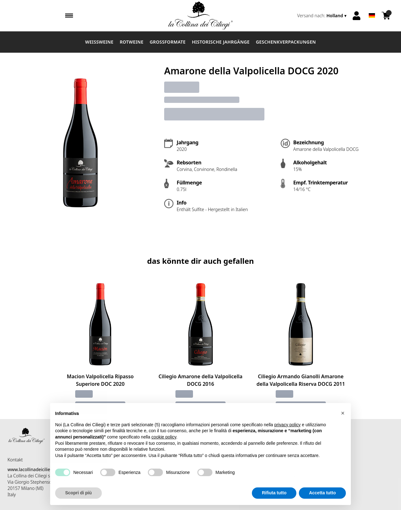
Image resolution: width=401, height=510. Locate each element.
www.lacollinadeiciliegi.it (33, 469)
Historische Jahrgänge (220, 42)
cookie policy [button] (163, 442)
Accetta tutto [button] (322, 498)
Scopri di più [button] (78, 498)
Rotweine (131, 42)
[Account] (356, 15)
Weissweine (99, 42)
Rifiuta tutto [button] (274, 498)
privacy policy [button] (287, 430)
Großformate (168, 42)
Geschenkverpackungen (286, 42)
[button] (343, 418)
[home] (200, 15)
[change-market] (322, 16)
